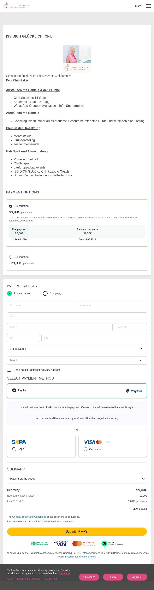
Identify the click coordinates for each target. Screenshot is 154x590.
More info (64, 573)
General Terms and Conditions (29, 516)
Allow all (137, 576)
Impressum (51, 578)
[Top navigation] (148, 5)
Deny (113, 576)
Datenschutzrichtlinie (28, 578)
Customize (89, 576)
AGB (10, 578)
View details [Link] (140, 508)
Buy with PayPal (77, 531)
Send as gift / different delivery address (37, 369)
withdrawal (50, 521)
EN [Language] (138, 5)
